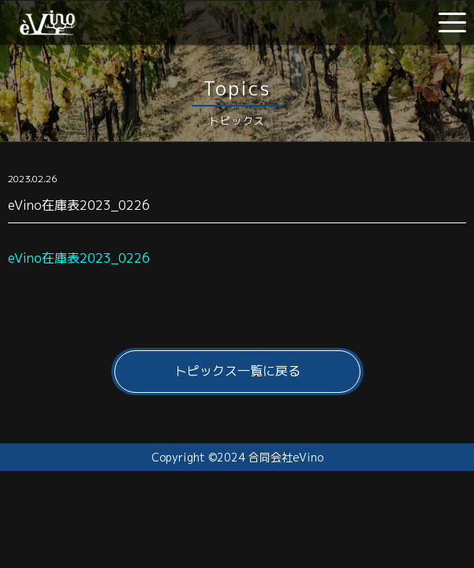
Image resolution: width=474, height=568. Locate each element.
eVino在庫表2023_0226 (79, 258)
